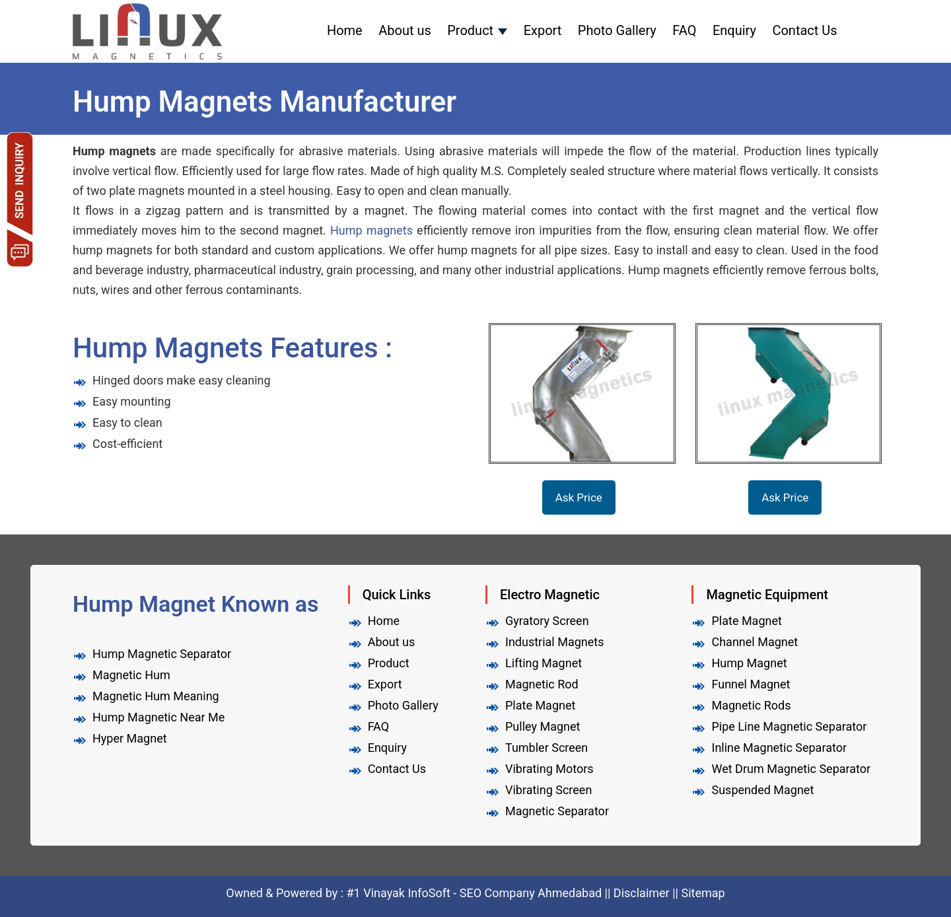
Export (543, 30)
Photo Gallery (617, 30)
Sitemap (702, 893)
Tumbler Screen (546, 747)
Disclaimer (642, 893)
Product (470, 30)
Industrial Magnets (554, 642)
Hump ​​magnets (371, 230)
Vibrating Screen (548, 790)
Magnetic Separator (557, 811)
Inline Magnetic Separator (779, 747)
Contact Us (804, 30)
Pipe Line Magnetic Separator (788, 726)
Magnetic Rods (751, 705)
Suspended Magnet (762, 790)
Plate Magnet (540, 705)
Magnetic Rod (542, 684)
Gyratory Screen (547, 621)
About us (404, 30)
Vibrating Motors (549, 769)
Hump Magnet (749, 663)
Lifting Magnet (543, 663)
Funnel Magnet (750, 684)
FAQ (684, 30)
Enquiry (734, 30)
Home (345, 30)
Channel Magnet (754, 642)
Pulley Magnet (542, 726)
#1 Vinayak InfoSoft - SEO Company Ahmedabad (476, 893)
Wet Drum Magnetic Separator (790, 769)
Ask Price (578, 497)
